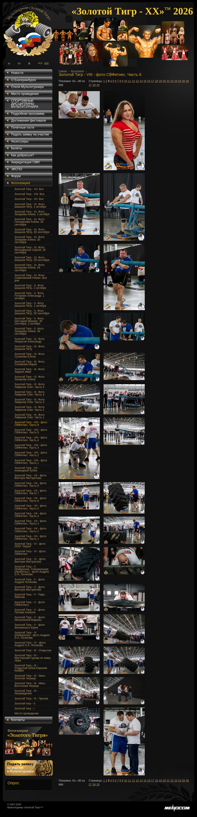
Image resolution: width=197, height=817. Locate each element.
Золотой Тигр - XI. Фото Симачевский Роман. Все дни (30, 278)
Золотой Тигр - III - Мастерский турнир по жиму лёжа (32, 658)
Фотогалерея (20, 183)
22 (171, 81)
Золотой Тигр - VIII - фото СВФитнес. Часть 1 (30, 461)
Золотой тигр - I (24, 708)
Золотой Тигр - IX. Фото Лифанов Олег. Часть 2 (29, 408)
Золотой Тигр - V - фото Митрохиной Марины (29, 618)
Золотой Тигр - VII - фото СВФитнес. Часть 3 (30, 522)
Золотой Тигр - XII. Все (29, 199)
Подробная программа (27, 113)
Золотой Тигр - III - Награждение (26, 692)
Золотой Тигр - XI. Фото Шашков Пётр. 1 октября (30, 205)
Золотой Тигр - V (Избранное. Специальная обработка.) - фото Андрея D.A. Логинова (31, 570)
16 (148, 81)
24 (179, 81)
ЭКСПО (16, 169)
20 (164, 81)
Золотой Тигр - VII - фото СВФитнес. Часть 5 (30, 507)
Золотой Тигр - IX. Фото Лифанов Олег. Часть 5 (29, 385)
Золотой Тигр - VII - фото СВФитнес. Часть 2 (30, 530)
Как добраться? (22, 155)
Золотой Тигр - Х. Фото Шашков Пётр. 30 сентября (31, 312)
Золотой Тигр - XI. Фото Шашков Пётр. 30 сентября (31, 231)
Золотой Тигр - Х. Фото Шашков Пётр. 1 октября (30, 304)
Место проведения (25, 94)
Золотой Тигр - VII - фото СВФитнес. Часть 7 (30, 492)
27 (90, 85)
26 (187, 81)
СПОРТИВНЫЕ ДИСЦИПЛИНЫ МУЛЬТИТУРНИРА (24, 103)
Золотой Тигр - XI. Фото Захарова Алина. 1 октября (31, 213)
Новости (17, 73)
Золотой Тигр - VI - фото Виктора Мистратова (30, 560)
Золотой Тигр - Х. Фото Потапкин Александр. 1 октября (29, 295)
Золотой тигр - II (24, 703)
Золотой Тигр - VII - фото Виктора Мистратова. (30, 477)
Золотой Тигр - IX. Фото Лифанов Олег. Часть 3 (29, 401)
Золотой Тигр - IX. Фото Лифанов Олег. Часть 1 (29, 416)
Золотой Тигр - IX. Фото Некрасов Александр (29, 340)
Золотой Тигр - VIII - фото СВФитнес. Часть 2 (30, 454)
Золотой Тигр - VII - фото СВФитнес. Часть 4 (30, 515)
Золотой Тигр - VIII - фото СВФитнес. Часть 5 (30, 431)
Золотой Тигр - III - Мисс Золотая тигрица (29, 677)
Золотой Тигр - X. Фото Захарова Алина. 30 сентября (29, 331)
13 (137, 81)
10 (125, 81)
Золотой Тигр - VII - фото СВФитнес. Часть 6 (30, 499)
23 (175, 81)
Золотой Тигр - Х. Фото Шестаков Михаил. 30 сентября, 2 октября (29, 321)
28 (94, 85)
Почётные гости (22, 127)
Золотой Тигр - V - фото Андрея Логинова (29, 581)
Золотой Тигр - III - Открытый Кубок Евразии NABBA (30, 668)
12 (133, 81)
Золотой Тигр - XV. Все (29, 189)
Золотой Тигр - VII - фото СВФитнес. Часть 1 (30, 537)
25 (183, 81)
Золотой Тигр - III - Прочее (31, 698)
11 (129, 81)
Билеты (16, 148)
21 (168, 81)
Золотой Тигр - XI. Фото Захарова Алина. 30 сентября (29, 239)
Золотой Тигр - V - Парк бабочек (29, 596)
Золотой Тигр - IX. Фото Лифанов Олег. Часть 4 (29, 393)
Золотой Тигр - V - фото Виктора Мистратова (29, 588)
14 (141, 81)
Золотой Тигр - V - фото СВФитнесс (29, 603)
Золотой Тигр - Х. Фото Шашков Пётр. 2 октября (30, 287)
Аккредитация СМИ (25, 162)
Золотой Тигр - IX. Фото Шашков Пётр (29, 348)
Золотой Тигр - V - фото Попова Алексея (29, 611)
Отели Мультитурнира (27, 87)
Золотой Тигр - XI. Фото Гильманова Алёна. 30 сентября (29, 222)
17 (152, 81)
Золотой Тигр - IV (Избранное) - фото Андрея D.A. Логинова (32, 635)
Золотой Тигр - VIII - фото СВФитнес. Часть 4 (30, 439)
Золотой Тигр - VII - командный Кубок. (26, 469)
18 (156, 81)
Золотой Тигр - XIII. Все (29, 194)
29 (98, 85)
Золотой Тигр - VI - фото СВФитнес (30, 552)
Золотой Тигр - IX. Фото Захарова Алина (29, 378)
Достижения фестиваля (28, 120)
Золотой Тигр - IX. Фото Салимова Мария (29, 363)
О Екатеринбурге (23, 80)
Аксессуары (20, 141)
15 (145, 81)
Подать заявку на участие (30, 134)
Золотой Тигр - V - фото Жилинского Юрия (29, 626)
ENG (45, 63)
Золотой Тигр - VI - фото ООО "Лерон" (30, 545)
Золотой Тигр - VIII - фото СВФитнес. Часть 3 (30, 446)
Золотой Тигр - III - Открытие (32, 650)
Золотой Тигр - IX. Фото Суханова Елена (29, 355)
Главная (63, 71)
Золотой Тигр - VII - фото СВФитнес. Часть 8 (30, 484)
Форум (16, 176)
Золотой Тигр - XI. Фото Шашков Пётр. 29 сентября (31, 259)
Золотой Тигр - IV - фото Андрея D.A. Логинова (30, 644)
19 (160, 81)
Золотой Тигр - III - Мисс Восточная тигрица (29, 684)
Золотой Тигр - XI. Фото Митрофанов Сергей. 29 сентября (30, 250)
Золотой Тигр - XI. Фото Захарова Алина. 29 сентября (29, 267)
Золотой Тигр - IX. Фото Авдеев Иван (29, 370)
